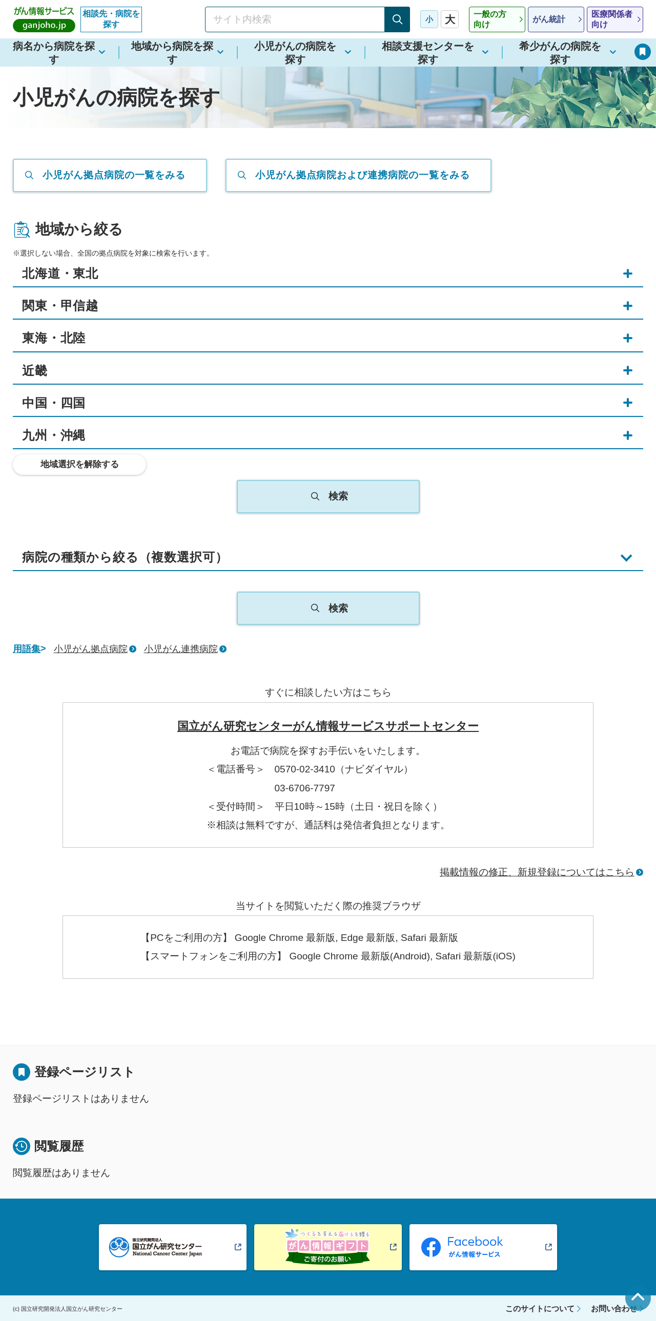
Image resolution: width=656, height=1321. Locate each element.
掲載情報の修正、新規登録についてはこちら (537, 872)
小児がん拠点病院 (91, 649)
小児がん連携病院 (181, 649)
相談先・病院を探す (111, 19)
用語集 (26, 649)
